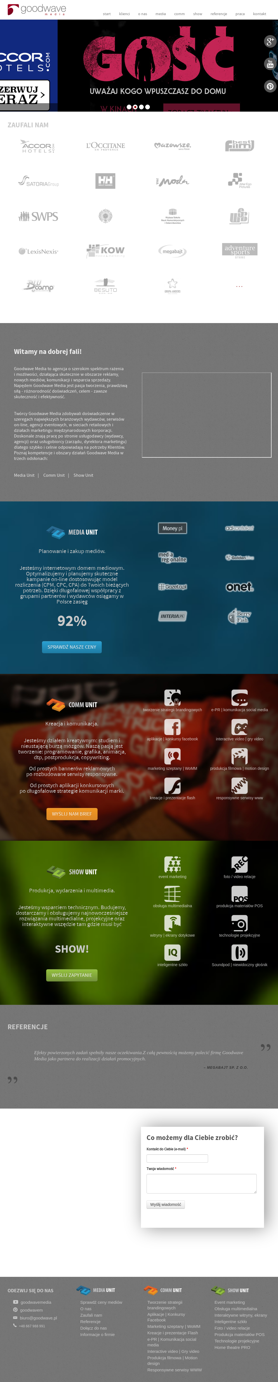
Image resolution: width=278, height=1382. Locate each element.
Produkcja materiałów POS (240, 1334)
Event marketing (230, 1302)
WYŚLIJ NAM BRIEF (72, 814)
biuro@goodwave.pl (35, 1317)
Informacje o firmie (97, 1334)
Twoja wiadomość (161, 1169)
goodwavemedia (32, 1302)
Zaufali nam (91, 1315)
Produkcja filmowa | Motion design (172, 1360)
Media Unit (24, 475)
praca (240, 14)
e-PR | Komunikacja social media (171, 1342)
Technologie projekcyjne (237, 1341)
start (107, 14)
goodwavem (28, 1309)
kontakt (259, 14)
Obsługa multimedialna (236, 1308)
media (161, 14)
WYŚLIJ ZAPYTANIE (72, 975)
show (197, 14)
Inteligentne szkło (231, 1321)
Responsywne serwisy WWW (174, 1369)
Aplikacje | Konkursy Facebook (166, 1317)
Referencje (90, 1321)
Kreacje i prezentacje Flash (172, 1332)
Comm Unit (54, 475)
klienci (124, 14)
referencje (219, 14)
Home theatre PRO (232, 1347)
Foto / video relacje (232, 1328)
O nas (85, 1308)
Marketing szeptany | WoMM (174, 1326)
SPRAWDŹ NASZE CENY (72, 647)
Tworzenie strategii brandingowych (164, 1305)
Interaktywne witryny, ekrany (241, 1315)
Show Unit (83, 475)
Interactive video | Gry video (173, 1351)
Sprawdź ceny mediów (101, 1302)
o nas (142, 14)
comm (179, 14)
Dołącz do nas (93, 1328)
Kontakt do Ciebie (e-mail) (167, 1149)
